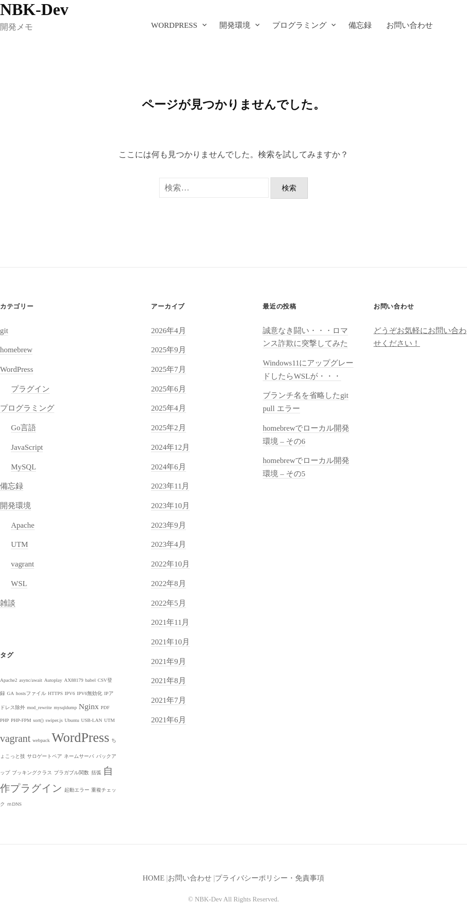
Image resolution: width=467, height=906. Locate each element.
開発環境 (234, 25)
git (4, 330)
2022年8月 (168, 583)
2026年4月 (168, 330)
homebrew (16, 349)
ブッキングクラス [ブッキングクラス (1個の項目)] (32, 772)
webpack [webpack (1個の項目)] (41, 740)
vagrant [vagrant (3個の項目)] (15, 738)
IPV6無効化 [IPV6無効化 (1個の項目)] (90, 693)
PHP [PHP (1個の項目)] (4, 720)
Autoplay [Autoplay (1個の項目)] (53, 680)
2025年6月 (168, 389)
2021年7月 (168, 700)
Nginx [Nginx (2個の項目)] (88, 706)
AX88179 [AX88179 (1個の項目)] (73, 680)
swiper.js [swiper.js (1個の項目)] (54, 720)
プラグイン (30, 389)
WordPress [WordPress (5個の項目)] (80, 737)
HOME (154, 878)
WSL (19, 583)
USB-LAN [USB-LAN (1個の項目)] (91, 720)
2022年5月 (168, 603)
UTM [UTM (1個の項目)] (109, 720)
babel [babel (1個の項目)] (90, 680)
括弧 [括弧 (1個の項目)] (96, 772)
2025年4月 (168, 408)
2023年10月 (170, 505)
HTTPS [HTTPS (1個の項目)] (55, 693)
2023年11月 (170, 486)
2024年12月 (170, 447)
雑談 (8, 603)
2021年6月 (168, 720)
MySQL (23, 467)
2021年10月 (170, 642)
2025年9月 (168, 349)
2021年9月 (168, 661)
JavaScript (27, 447)
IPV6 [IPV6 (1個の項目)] (70, 693)
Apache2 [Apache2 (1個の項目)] (8, 680)
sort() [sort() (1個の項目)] (38, 720)
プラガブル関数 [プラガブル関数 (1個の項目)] (71, 772)
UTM (19, 544)
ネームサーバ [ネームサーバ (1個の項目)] (79, 756)
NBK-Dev (34, 9)
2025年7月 (168, 369)
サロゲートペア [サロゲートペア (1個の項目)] (44, 756)
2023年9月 (168, 525)
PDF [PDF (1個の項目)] (105, 707)
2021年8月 (168, 680)
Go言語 (23, 427)
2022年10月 (170, 564)
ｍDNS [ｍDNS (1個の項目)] (14, 804)
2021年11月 (170, 622)
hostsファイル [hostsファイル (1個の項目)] (31, 693)
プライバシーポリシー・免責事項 (269, 878)
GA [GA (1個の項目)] (10, 693)
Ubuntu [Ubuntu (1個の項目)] (72, 720)
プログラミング (299, 25)
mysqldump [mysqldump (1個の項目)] (65, 707)
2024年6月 (168, 467)
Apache (23, 525)
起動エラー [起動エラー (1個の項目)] (76, 790)
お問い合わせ (409, 25)
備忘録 (360, 25)
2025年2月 (168, 427)
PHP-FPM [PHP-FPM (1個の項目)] (21, 720)
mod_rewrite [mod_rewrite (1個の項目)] (39, 707)
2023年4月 (168, 544)
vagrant (22, 564)
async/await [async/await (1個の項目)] (30, 680)
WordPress (174, 25)
